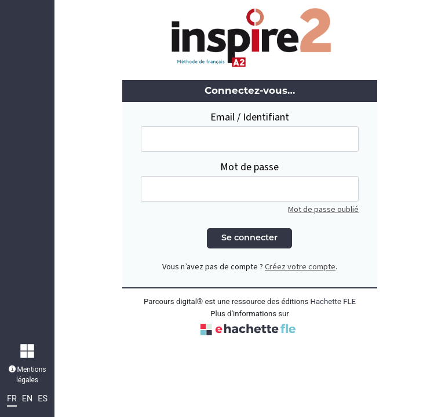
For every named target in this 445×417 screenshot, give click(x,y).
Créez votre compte (300, 267)
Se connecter (249, 238)
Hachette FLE (333, 301)
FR (12, 399)
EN (27, 399)
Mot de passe (249, 167)
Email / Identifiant (249, 117)
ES (43, 399)
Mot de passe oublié (323, 209)
